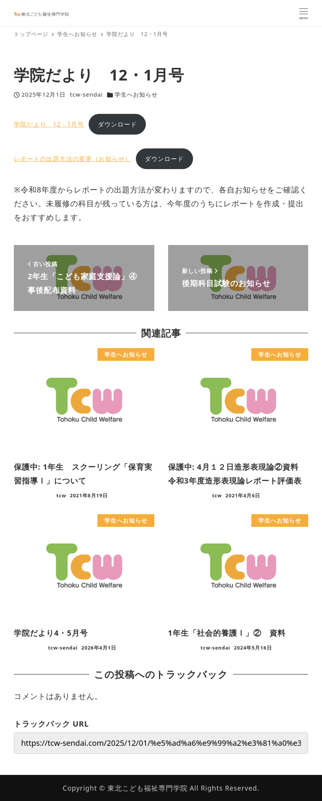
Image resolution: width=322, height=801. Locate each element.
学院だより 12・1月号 (49, 124)
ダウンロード (117, 124)
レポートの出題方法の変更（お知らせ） (72, 159)
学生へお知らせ (136, 94)
